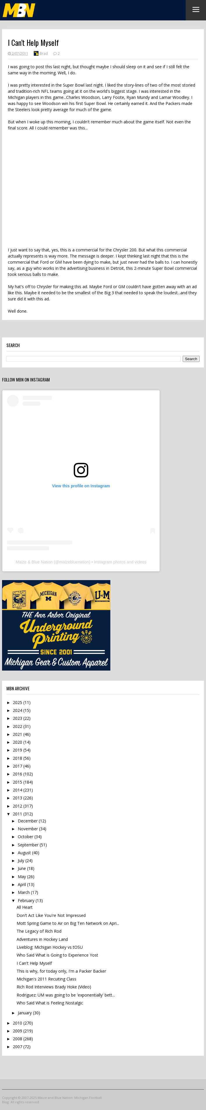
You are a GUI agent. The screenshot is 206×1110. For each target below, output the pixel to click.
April (22, 884)
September (29, 845)
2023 (18, 718)
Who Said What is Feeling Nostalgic (50, 1003)
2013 (18, 798)
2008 (18, 1038)
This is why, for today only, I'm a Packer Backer (61, 971)
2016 (18, 774)
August (25, 852)
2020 (18, 742)
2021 (18, 734)
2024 (18, 710)
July (21, 860)
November (28, 828)
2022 (18, 726)
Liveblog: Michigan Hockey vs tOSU (50, 947)
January (25, 1013)
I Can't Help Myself (34, 963)
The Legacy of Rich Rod (39, 931)
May (22, 876)
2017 (18, 766)
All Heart (25, 907)
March (24, 892)
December (28, 821)
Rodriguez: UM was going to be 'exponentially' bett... (66, 995)
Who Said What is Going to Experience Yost (57, 955)
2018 (18, 758)
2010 (18, 1023)
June (22, 868)
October (26, 836)
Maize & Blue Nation (34, 562)
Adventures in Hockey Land (42, 939)
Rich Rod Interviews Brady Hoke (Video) (54, 987)
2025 (18, 702)
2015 (18, 782)
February (27, 900)
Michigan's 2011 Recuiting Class (46, 979)
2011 (18, 814)
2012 (18, 806)
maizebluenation (74, 562)
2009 (18, 1031)
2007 (18, 1046)
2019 (18, 750)
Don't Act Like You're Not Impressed (51, 915)
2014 (18, 790)
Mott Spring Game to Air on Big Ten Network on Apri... (68, 923)
